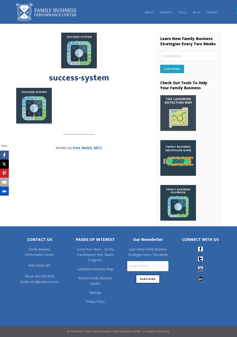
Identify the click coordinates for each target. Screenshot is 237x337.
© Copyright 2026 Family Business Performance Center (104, 331)
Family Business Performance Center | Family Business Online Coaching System (48, 12)
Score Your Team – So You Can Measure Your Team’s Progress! (95, 254)
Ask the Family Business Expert (95, 281)
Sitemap (95, 293)
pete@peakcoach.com (44, 282)
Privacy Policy (95, 302)
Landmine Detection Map (95, 269)
